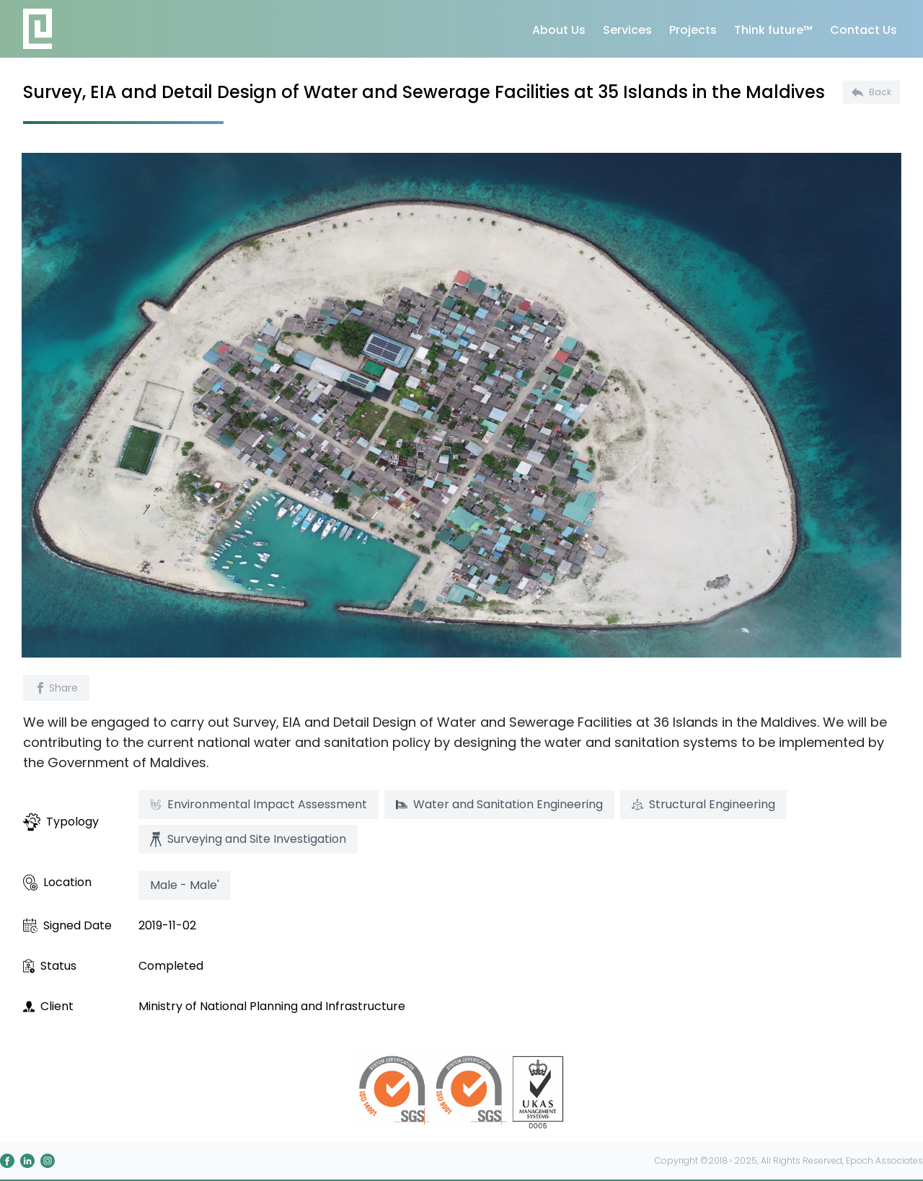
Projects (693, 30)
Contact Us (863, 30)
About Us (559, 30)
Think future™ (773, 30)
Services (627, 30)
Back (871, 92)
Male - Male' (184, 885)
